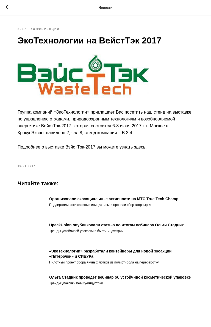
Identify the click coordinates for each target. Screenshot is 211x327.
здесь (140, 147)
